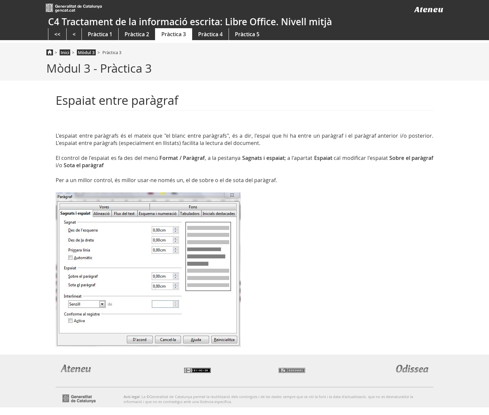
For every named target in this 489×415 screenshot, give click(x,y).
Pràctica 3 (173, 34)
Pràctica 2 (137, 34)
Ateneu (428, 9)
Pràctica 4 (210, 34)
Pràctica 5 (247, 34)
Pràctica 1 (100, 34)
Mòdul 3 (86, 52)
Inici (65, 52)
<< (57, 34)
